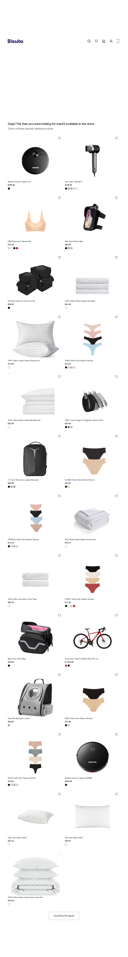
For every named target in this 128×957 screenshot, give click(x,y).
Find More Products (64, 916)
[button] (89, 41)
